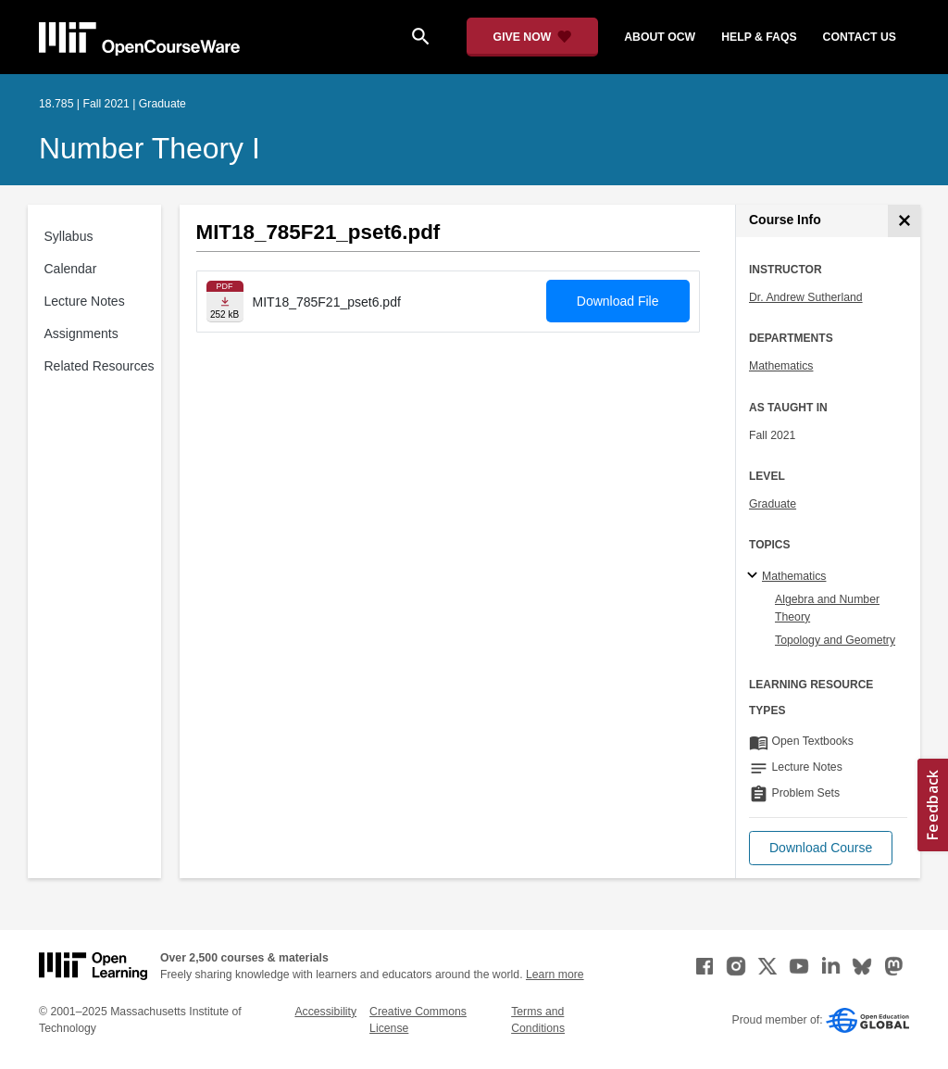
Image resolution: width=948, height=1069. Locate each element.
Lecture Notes (84, 301)
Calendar (70, 268)
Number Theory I (149, 148)
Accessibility (325, 1011)
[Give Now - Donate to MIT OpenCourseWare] (533, 37)
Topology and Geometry (835, 640)
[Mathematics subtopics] (754, 576)
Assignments (81, 333)
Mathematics (781, 365)
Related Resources (99, 365)
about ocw (659, 37)
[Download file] (224, 301)
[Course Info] (904, 221)
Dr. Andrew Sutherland (806, 297)
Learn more (555, 974)
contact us (859, 37)
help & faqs (758, 37)
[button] (820, 848)
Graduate (772, 503)
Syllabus (69, 236)
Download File (618, 301)
